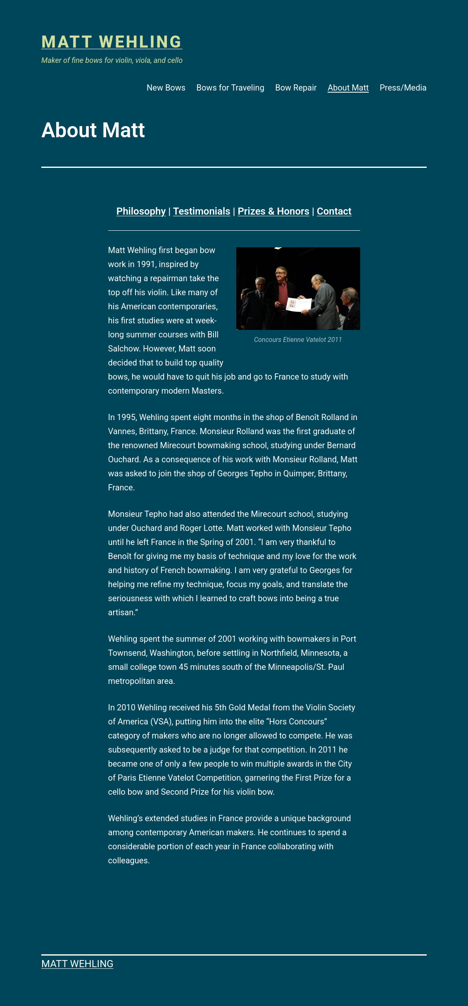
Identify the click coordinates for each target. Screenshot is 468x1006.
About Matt (348, 88)
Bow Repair (296, 88)
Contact (334, 211)
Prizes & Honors (273, 211)
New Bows (166, 88)
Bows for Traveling (230, 88)
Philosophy (141, 211)
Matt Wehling (112, 42)
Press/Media (403, 88)
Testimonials (201, 211)
